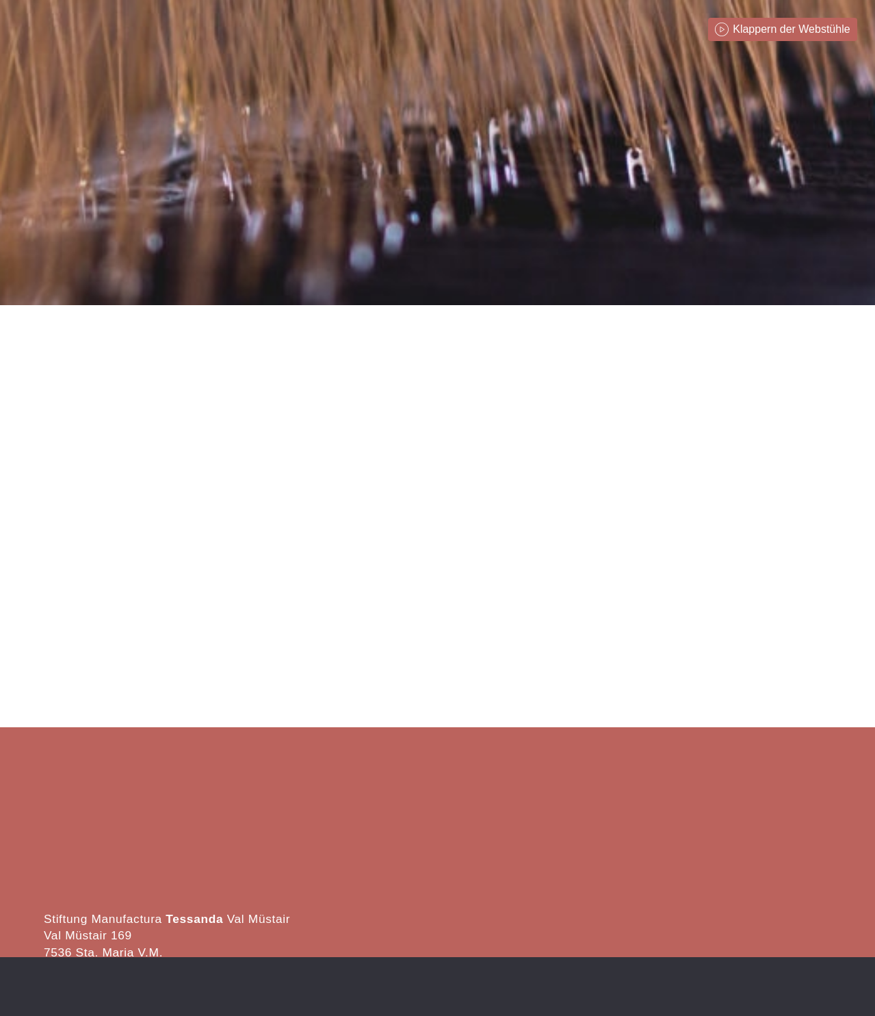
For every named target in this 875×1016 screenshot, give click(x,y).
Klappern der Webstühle (791, 29)
